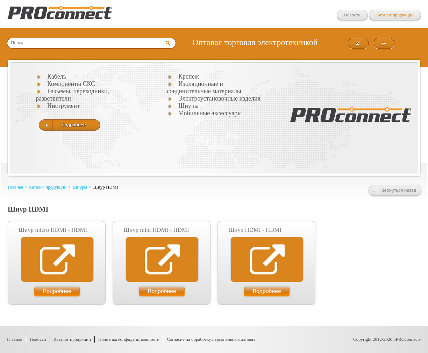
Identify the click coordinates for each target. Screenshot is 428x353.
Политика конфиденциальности (128, 339)
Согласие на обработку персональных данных (211, 339)
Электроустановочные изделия (219, 98)
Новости (352, 14)
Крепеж (188, 76)
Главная (15, 187)
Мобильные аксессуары (210, 113)
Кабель (56, 76)
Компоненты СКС (71, 83)
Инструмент (63, 105)
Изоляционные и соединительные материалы (204, 87)
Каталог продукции (395, 14)
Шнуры (188, 105)
